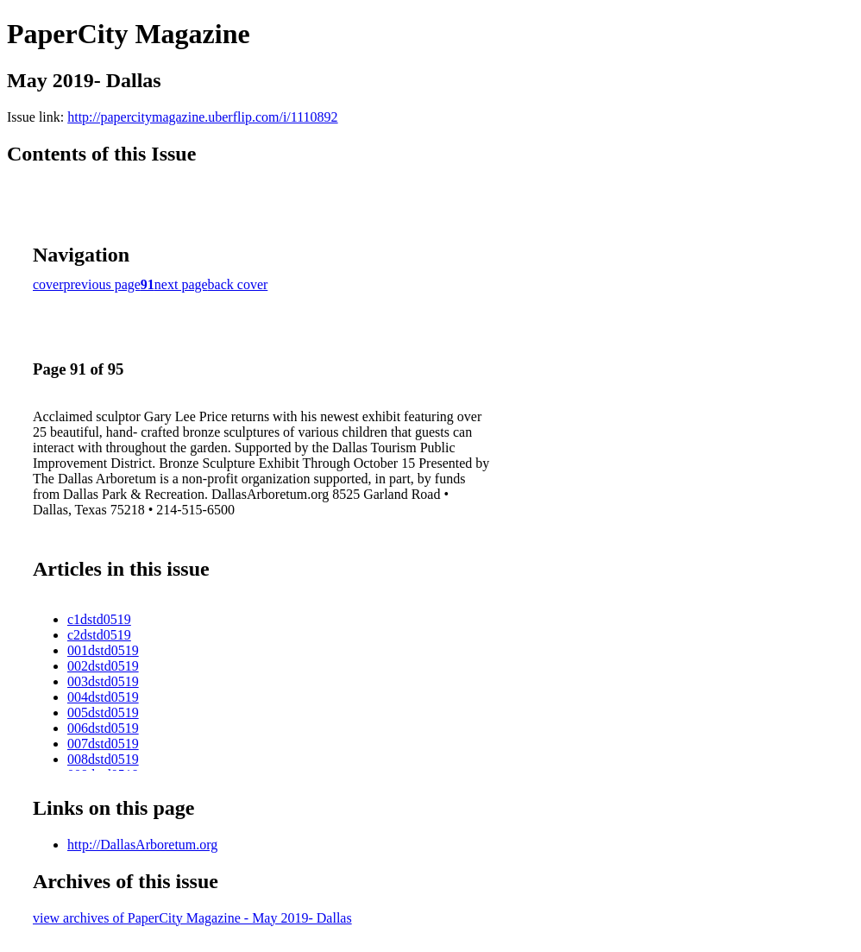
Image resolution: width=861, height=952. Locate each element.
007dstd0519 (103, 743)
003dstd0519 (103, 681)
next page (181, 284)
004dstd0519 (103, 697)
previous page (102, 284)
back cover (238, 284)
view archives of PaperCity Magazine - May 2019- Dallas (192, 918)
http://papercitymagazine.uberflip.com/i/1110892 (202, 117)
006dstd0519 (103, 728)
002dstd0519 (103, 666)
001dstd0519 (103, 650)
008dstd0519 (103, 759)
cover (48, 284)
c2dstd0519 (99, 634)
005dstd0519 (103, 712)
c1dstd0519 (99, 619)
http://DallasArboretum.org (142, 844)
